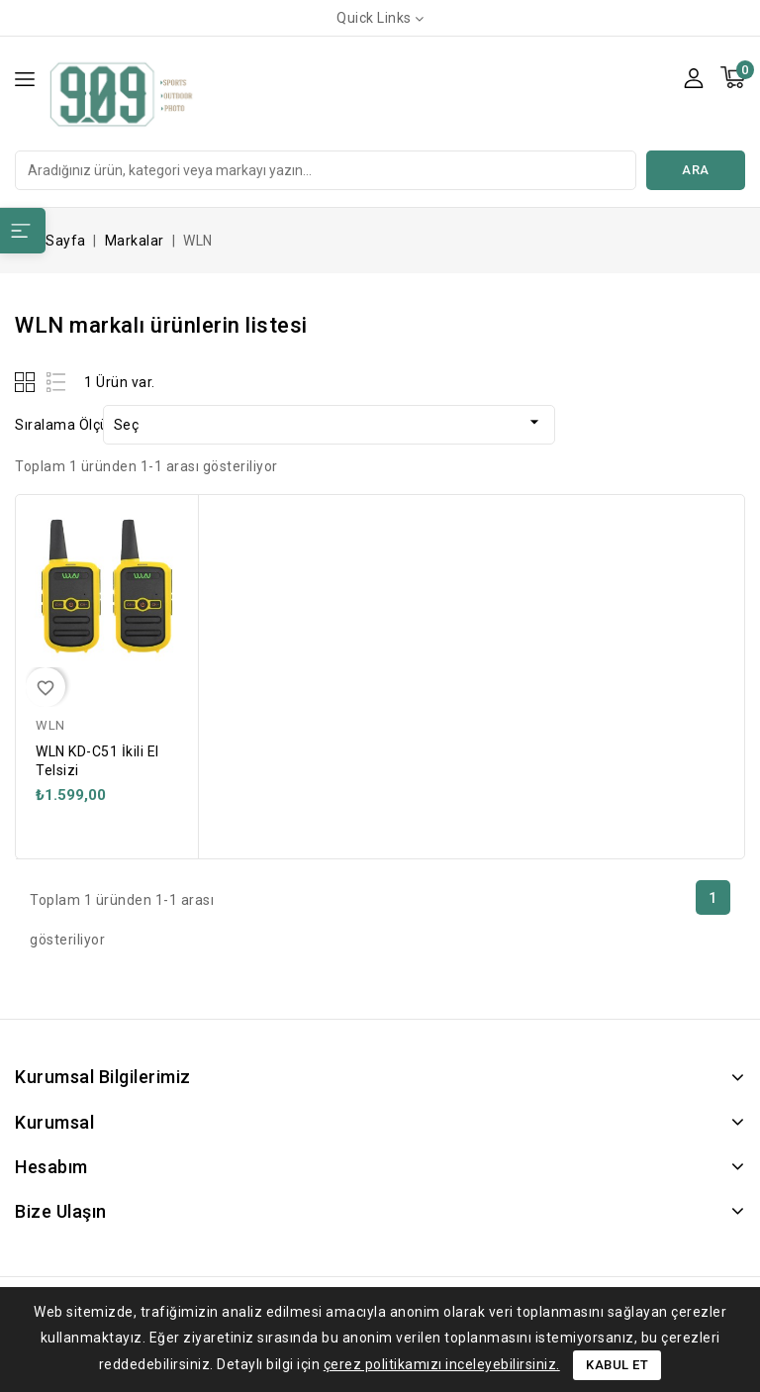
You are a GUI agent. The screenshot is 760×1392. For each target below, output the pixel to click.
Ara (696, 169)
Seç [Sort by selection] (329, 422)
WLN (50, 725)
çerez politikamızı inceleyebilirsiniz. (442, 1364)
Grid (27, 381)
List (57, 381)
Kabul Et (617, 1364)
